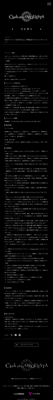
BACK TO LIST (27, 345)
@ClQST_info (11, 71)
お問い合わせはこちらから (19, 379)
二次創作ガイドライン (35, 379)
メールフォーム (9, 317)
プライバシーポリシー (19, 227)
